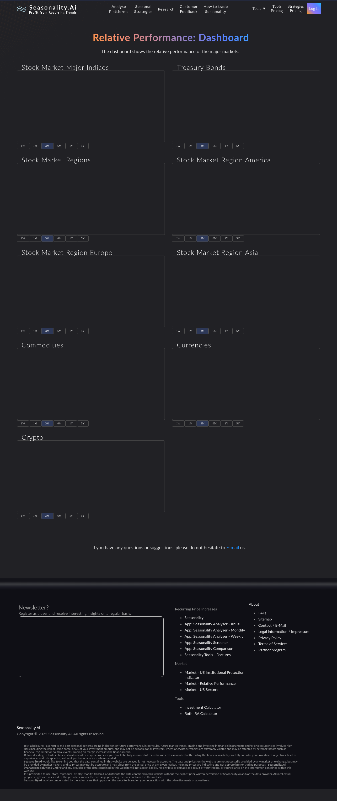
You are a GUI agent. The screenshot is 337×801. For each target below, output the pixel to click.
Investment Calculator (202, 719)
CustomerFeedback (189, 9)
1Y (71, 148)
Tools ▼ (259, 8)
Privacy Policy (269, 649)
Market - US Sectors (201, 701)
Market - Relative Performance (209, 695)
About (254, 616)
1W (23, 148)
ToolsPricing (277, 8)
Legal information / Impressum (283, 643)
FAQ (262, 624)
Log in (314, 8)
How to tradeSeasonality (215, 9)
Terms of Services (272, 655)
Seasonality (193, 629)
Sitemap (265, 631)
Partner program (271, 661)
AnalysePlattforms (118, 9)
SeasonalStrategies (143, 9)
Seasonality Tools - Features (207, 666)
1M (35, 148)
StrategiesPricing (296, 8)
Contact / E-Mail (272, 637)
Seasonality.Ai (28, 739)
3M (47, 148)
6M (59, 148)
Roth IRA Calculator (200, 725)
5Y (83, 148)
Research (166, 9)
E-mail (233, 559)
